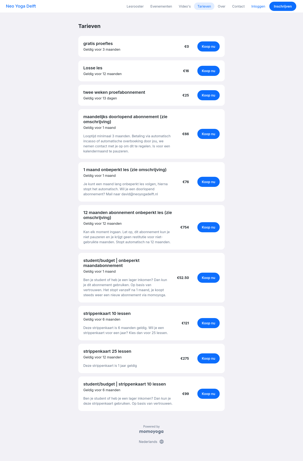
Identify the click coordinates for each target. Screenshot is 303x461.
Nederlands (151, 441)
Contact (238, 6)
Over (221, 6)
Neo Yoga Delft (21, 6)
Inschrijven (283, 6)
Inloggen (258, 6)
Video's (185, 6)
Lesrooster (135, 6)
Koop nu (208, 46)
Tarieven (204, 6)
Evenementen (161, 6)
